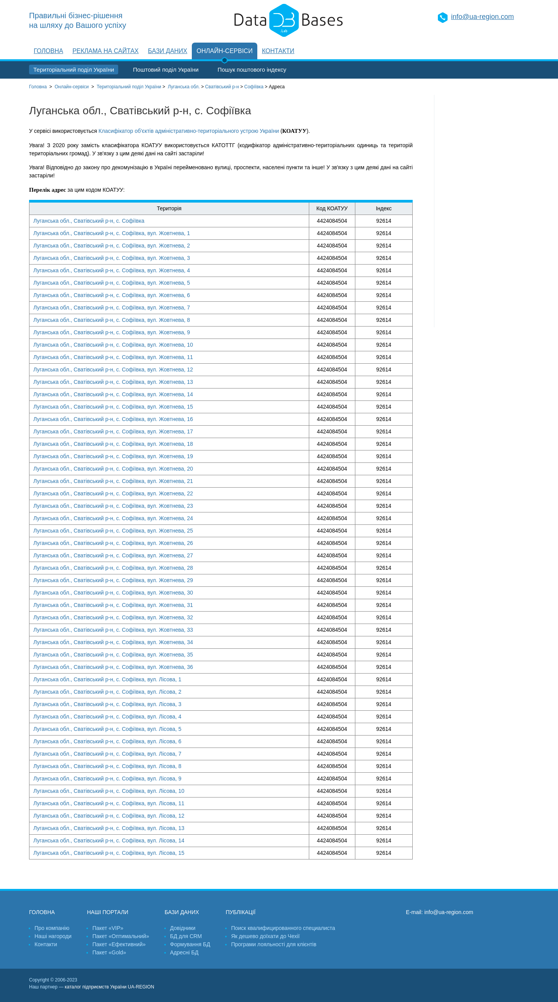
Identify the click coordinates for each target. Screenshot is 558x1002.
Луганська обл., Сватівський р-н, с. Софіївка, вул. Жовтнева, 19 (113, 456)
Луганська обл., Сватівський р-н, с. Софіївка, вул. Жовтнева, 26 (113, 543)
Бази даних (167, 51)
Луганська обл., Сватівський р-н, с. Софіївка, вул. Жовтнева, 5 (111, 283)
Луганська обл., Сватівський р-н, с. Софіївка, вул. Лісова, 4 (107, 716)
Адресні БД (184, 952)
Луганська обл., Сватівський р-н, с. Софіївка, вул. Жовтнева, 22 (113, 493)
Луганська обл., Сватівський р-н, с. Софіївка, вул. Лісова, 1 (107, 679)
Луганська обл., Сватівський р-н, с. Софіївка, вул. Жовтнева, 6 (111, 295)
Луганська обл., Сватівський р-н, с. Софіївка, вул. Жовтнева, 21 (113, 481)
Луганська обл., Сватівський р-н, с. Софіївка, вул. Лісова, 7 (107, 754)
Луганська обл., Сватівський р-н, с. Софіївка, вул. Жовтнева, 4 (111, 270)
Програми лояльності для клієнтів (273, 944)
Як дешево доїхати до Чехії (265, 936)
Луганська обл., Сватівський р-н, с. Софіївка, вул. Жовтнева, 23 (113, 506)
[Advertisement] (481, 211)
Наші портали (107, 912)
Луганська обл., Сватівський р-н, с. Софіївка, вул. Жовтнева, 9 (111, 332)
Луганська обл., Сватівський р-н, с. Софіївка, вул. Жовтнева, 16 (113, 419)
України (128, 86)
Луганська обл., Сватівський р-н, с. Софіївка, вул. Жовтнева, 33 (113, 630)
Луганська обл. (184, 86)
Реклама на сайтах (105, 51)
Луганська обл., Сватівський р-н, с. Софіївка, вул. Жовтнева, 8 (111, 320)
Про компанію (51, 928)
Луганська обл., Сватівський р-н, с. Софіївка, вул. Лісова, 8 (107, 766)
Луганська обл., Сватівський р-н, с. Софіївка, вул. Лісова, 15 (108, 853)
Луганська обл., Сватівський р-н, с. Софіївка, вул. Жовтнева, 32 (113, 617)
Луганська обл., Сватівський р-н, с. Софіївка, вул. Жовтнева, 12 (113, 369)
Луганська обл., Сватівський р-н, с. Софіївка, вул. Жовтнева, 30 (113, 593)
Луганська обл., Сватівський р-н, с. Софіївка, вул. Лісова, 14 (108, 840)
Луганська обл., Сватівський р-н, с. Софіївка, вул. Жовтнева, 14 (113, 394)
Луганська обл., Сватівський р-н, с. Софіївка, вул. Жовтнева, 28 (113, 568)
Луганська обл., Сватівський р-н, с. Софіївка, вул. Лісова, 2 (107, 692)
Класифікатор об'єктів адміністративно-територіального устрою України (188, 131)
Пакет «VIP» (107, 928)
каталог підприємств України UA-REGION (109, 987)
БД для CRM (186, 936)
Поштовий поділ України (165, 69)
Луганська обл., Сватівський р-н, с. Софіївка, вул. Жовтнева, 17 (113, 431)
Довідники (183, 928)
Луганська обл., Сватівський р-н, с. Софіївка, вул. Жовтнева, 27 (113, 555)
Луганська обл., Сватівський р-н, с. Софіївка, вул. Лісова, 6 (107, 741)
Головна (48, 51)
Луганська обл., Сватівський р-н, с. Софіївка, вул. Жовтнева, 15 (113, 407)
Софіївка (254, 86)
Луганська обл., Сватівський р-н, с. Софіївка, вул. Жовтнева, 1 (111, 233)
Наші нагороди (52, 936)
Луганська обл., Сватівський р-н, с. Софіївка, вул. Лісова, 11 (108, 803)
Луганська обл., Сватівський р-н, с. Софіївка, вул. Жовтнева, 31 (113, 605)
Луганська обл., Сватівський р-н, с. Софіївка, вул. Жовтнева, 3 (111, 258)
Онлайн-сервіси (224, 51)
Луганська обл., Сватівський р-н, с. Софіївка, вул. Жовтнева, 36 (113, 667)
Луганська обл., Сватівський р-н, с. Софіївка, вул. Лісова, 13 (108, 828)
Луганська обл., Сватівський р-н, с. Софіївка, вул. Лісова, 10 (108, 791)
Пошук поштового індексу (251, 69)
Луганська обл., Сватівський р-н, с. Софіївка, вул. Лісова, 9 (107, 778)
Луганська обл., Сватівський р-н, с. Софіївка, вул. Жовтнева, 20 (113, 469)
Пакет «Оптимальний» (120, 936)
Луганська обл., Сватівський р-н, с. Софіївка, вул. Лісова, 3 (107, 704)
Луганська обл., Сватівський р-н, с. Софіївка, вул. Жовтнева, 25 (113, 531)
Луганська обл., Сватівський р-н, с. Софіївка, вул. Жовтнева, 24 (113, 518)
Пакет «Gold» (109, 952)
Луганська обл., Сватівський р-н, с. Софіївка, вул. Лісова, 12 (108, 816)
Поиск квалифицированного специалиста (283, 928)
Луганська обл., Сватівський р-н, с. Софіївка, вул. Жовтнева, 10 (113, 345)
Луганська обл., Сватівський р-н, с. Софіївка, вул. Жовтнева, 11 (113, 357)
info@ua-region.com (482, 17)
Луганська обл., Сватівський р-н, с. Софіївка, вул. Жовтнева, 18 (113, 444)
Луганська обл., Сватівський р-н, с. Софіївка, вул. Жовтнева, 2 (111, 245)
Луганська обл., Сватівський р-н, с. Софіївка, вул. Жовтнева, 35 (113, 654)
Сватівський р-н (222, 86)
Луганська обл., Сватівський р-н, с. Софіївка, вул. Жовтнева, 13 (113, 382)
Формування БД (190, 944)
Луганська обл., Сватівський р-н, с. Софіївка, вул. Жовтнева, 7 (111, 307)
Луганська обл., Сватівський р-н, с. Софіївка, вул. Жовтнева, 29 (113, 580)
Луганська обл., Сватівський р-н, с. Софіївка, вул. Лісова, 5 (107, 729)
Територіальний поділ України (73, 69)
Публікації (240, 912)
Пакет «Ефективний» (118, 944)
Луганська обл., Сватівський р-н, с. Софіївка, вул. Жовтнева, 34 (113, 642)
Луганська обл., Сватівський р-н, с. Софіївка (89, 221)
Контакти (278, 51)
